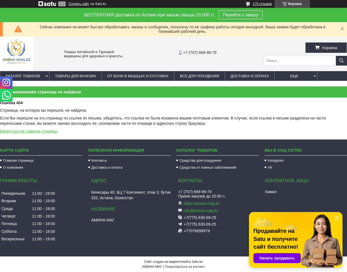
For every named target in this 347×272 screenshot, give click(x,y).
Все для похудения (199, 76)
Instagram (276, 160)
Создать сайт (79, 4)
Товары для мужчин (75, 76)
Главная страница (18, 160)
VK (270, 167)
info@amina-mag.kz (201, 210)
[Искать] (341, 61)
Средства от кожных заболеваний (207, 167)
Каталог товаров (23, 76)
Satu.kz (197, 262)
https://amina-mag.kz (202, 203)
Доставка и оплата (250, 76)
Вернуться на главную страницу (29, 131)
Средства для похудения (200, 160)
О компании (13, 167)
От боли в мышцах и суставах (138, 76)
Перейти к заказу (240, 15)
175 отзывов (262, 4)
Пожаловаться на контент (185, 267)
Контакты (99, 160)
